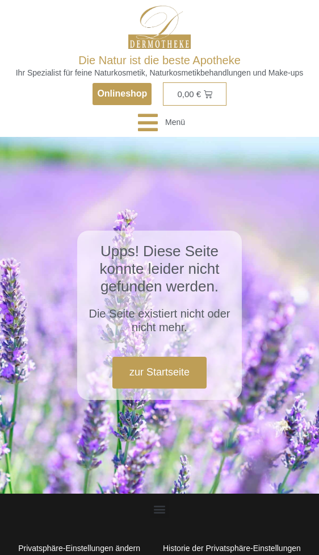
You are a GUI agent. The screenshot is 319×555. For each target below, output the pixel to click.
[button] (159, 508)
